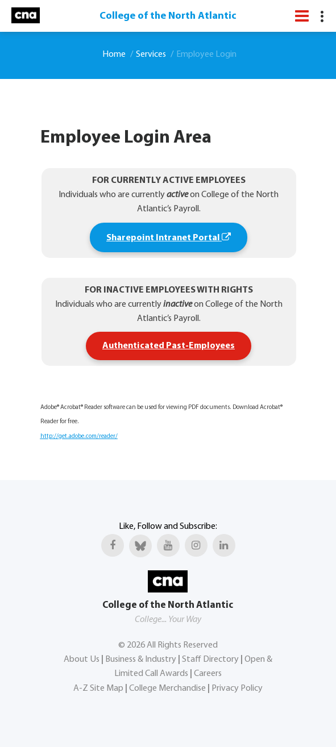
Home (114, 54)
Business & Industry (140, 659)
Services (151, 54)
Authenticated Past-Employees (168, 345)
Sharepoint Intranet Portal (168, 237)
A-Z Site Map (98, 688)
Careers (208, 673)
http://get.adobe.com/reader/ (79, 436)
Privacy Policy (237, 688)
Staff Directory (210, 659)
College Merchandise (167, 688)
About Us (81, 659)
